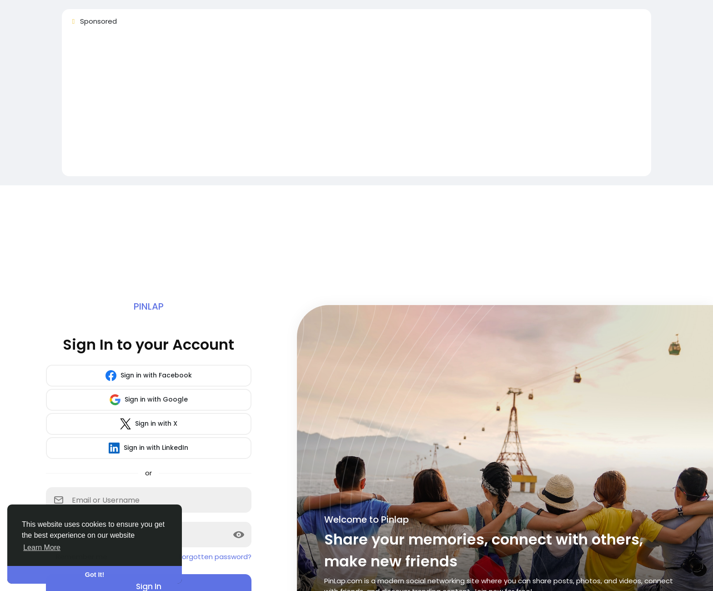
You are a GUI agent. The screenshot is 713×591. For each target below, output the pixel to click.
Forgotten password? (215, 556)
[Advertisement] (342, 105)
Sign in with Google (149, 399)
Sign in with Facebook (148, 375)
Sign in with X (148, 423)
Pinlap (149, 306)
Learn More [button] (41, 547)
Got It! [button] (94, 574)
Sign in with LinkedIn (148, 448)
